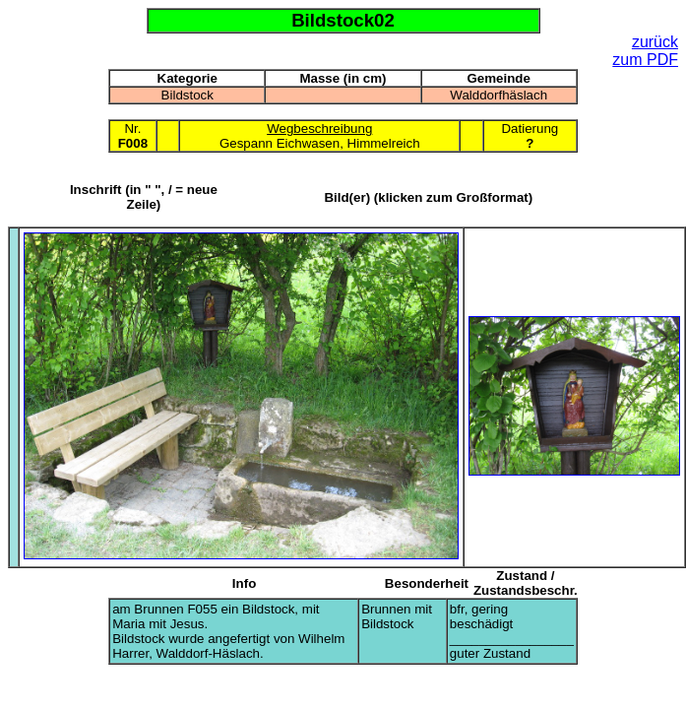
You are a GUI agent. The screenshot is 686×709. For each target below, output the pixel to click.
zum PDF (645, 59)
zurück (655, 41)
